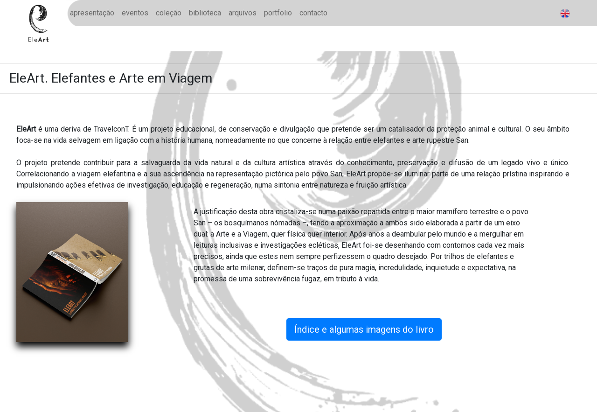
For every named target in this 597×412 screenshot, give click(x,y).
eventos (135, 12)
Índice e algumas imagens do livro (364, 329)
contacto (313, 12)
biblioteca (205, 12)
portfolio (278, 12)
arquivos (243, 12)
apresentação (92, 12)
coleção (168, 12)
